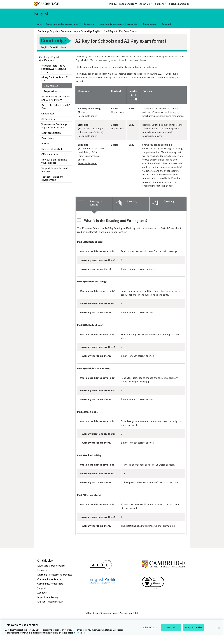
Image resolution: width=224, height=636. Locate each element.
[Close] (219, 627)
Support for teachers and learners (54, 170)
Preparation (50, 91)
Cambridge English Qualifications (49, 59)
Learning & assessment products (118, 23)
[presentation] (94, 204)
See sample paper (87, 115)
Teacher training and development (52, 178)
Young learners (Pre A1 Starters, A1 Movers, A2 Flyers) (53, 69)
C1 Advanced (47, 113)
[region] (112, 628)
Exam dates (47, 138)
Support (166, 23)
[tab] (94, 204)
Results (45, 143)
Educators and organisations (61, 23)
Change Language (179, 3)
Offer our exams (49, 154)
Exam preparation (51, 132)
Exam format (51, 85)
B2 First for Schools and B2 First (55, 106)
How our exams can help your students (54, 161)
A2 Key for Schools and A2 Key (54, 79)
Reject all (171, 627)
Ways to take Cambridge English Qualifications (54, 126)
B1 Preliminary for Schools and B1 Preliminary (55, 98)
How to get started (51, 148)
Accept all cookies (193, 627)
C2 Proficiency (48, 119)
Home (38, 23)
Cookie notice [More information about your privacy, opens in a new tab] (81, 633)
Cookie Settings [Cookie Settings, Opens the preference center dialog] (149, 627)
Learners (89, 23)
